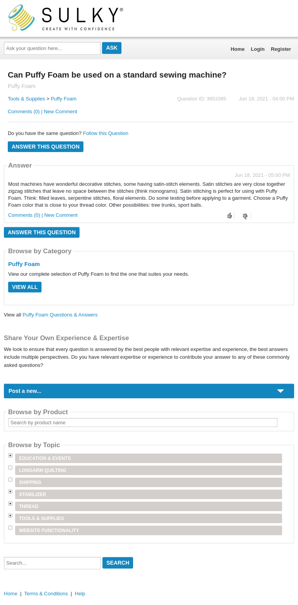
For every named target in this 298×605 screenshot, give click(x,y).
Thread (28, 506)
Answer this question (46, 146)
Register (281, 49)
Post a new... (25, 391)
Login (258, 49)
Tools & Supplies (26, 99)
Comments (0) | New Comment (42, 111)
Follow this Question (105, 133)
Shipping (30, 482)
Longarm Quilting (42, 470)
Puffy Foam (63, 99)
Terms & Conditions (46, 593)
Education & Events (45, 458)
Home (237, 49)
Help (80, 593)
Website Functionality (49, 530)
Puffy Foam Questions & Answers (60, 315)
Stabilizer (32, 494)
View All (25, 287)
